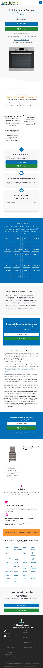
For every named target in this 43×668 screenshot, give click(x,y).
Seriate (16, 571)
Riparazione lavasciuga (9, 654)
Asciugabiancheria (25, 369)
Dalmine (16, 562)
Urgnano (16, 578)
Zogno (15, 581)
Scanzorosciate (9, 571)
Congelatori (33, 369)
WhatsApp (21, 29)
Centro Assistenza (9, 89)
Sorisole (17, 89)
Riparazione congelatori (9, 647)
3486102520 (21, 24)
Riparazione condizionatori (29, 642)
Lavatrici (21, 368)
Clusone (25, 558)
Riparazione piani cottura (28, 650)
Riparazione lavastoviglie (10, 657)
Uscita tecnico (26, 637)
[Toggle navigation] (40, 2)
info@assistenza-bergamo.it (11, 636)
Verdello (25, 578)
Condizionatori (7, 369)
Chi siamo (25, 632)
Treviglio (33, 574)
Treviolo (8, 578)
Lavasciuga (6, 371)
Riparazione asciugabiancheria (30, 640)
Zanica (7, 581)
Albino (24, 547)
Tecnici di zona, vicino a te (21, 39)
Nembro (8, 567)
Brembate (16, 552)
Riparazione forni (8, 650)
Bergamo (8, 547)
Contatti (24, 635)
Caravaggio (8, 558)
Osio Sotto (16, 567)
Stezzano (33, 571)
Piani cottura (17, 369)
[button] (5, 301)
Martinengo (34, 562)
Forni (12, 369)
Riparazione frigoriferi (9, 652)
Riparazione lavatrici (27, 647)
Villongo (33, 578)
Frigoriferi (32, 368)
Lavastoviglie (26, 368)
